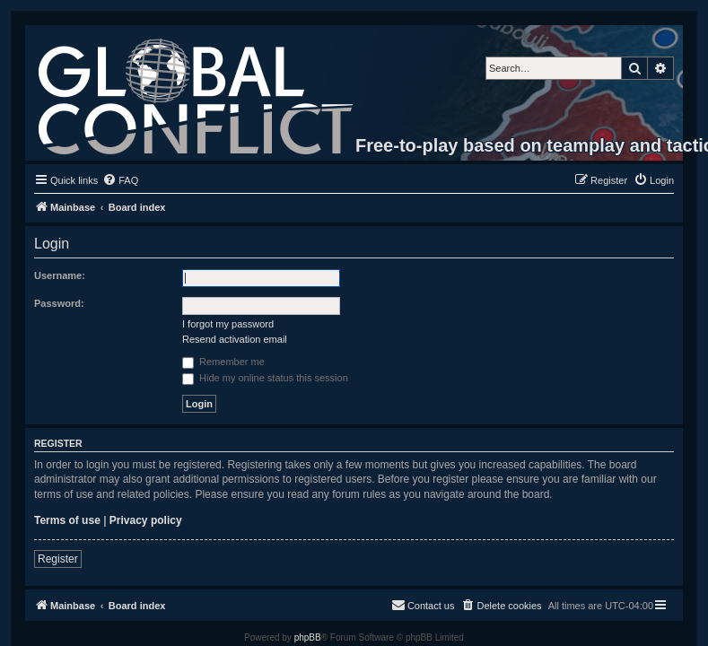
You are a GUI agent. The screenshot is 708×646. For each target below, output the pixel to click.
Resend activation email (234, 339)
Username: (59, 275)
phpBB (307, 637)
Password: (59, 303)
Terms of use (67, 520)
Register (58, 559)
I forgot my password (228, 324)
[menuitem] (120, 180)
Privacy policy (145, 520)
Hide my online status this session (265, 377)
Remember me (223, 361)
